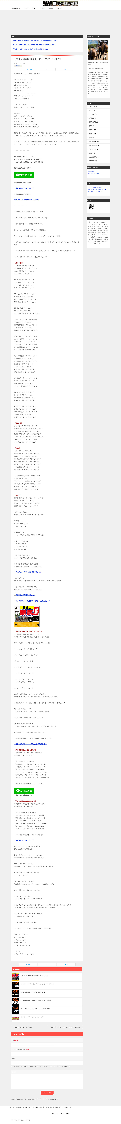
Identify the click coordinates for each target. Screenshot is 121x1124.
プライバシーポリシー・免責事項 (60, 1113)
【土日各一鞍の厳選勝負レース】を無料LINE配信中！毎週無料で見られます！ (34, 44)
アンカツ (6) (92, 110)
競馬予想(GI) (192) (94, 141)
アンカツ (43, 8)
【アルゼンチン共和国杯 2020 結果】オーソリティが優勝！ (35, 975)
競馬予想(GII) (18, 65)
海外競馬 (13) (92, 133)
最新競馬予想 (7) (93, 122)
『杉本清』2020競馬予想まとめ (25, 595)
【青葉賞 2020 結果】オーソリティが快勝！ (23, 1027)
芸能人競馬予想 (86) (94, 157)
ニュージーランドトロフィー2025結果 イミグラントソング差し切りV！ (37, 1000)
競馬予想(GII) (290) (94, 145)
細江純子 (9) (92, 153)
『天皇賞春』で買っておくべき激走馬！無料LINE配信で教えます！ (31, 49)
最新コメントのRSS (93, 174)
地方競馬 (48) (92, 118)
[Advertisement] (60, 22)
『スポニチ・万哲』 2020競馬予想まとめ (28, 572)
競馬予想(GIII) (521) (94, 149)
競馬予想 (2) (92, 137)
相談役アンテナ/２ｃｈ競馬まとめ (97, 189)
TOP (22, 1107)
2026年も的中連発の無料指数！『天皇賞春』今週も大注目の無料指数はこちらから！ (36, 40)
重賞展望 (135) (93, 161)
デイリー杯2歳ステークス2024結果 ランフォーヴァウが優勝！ (35, 1008)
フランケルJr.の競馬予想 (94, 187)
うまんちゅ (26, 8)
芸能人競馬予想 (16, 8)
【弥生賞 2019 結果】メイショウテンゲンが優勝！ (32, 1017)
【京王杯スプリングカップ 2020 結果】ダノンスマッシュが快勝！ (66, 1027)
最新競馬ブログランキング (95, 191)
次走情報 (59, 8)
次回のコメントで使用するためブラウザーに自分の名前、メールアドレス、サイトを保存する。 (42, 1066)
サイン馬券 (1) (93, 114)
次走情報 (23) (92, 129)
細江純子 (35, 8)
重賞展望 (51, 8)
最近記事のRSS (92, 171)
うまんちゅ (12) (93, 106)
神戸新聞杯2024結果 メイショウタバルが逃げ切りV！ (33, 992)
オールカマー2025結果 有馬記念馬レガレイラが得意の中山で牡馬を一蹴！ (38, 984)
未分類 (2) (91, 126)
